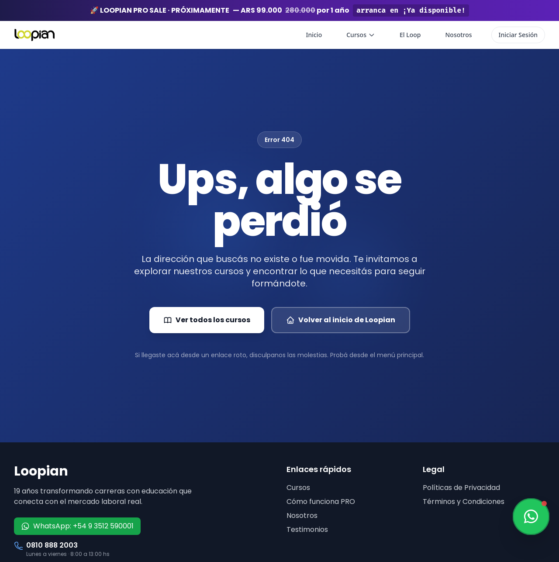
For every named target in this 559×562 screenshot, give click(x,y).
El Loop (410, 35)
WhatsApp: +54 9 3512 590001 (77, 526)
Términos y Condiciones (463, 501)
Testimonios (307, 529)
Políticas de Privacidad (461, 488)
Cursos (360, 35)
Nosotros (458, 35)
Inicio (314, 35)
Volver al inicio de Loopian (340, 320)
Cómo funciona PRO (320, 501)
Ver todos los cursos (206, 320)
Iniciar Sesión (518, 35)
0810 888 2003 (52, 545)
